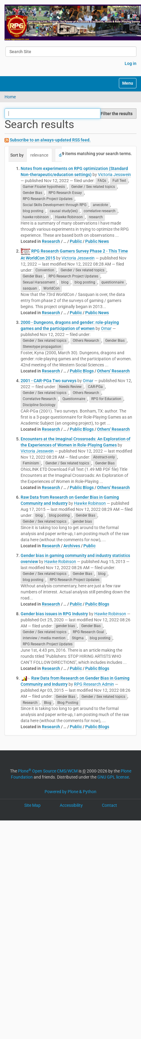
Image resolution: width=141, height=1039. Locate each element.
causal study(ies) (64, 211)
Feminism (31, 463)
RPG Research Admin (94, 684)
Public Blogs (82, 370)
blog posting (33, 211)
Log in (130, 63)
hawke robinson (36, 217)
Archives (71, 545)
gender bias (82, 522)
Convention (44, 270)
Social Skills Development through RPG (54, 205)
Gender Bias (32, 193)
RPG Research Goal (88, 632)
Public (76, 241)
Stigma (78, 638)
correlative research (100, 211)
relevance (39, 155)
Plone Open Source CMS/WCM (48, 771)
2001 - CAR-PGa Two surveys (48, 380)
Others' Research (113, 370)
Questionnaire (73, 399)
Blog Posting (67, 703)
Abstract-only (104, 457)
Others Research (86, 341)
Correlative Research (39, 399)
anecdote (100, 205)
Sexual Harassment (39, 282)
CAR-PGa (95, 387)
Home (10, 96)
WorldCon (51, 289)
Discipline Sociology (39, 405)
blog (65, 282)
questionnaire (112, 282)
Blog (47, 703)
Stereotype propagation (42, 347)
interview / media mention (44, 638)
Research (51, 241)
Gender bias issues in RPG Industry (54, 613)
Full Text (119, 181)
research (96, 217)
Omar (106, 328)
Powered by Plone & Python (70, 791)
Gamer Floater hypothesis (44, 187)
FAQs (102, 181)
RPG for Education (106, 399)
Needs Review (70, 387)
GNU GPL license (113, 777)
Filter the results (117, 113)
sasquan (30, 289)
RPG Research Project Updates (47, 199)
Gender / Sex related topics (93, 187)
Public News (97, 241)
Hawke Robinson (69, 217)
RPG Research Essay (65, 193)
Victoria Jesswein (114, 174)
